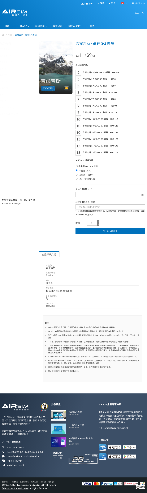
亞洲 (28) (6, 69)
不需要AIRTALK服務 (87, 166)
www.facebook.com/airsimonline (23, 456)
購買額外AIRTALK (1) (12, 114)
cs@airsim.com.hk (15, 465)
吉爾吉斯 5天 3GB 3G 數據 (96, 93)
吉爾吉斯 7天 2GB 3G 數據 (96, 106)
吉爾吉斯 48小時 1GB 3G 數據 (97, 73)
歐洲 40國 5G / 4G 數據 (24, 174)
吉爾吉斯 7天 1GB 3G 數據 (95, 99)
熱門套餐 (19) (8, 56)
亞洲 (10, 35)
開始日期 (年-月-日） (85, 189)
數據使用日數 (81, 65)
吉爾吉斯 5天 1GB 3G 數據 (95, 79)
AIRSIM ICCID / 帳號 (85, 202)
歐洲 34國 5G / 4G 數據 (24, 152)
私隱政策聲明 (24, 482)
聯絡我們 (43, 482)
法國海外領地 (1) (10, 107)
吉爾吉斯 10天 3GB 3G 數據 (96, 126)
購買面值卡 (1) (9, 49)
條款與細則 (34, 482)
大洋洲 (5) (7, 88)
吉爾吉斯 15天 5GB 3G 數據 (96, 153)
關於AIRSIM (6, 482)
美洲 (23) (6, 75)
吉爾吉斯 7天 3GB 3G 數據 (96, 113)
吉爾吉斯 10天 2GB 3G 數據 (96, 119)
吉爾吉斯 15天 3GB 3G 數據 (96, 146)
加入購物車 (110, 231)
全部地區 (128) (9, 62)
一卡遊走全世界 (76, 425)
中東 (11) (6, 81)
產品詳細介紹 (49, 254)
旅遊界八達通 (75, 411)
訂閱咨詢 (51, 482)
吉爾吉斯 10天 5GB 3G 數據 (96, 133)
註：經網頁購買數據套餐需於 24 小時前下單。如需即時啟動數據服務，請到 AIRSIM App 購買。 (110, 213)
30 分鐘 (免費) (83, 170)
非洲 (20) (6, 101)
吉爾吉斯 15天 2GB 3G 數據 (96, 139)
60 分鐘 (84, 174)
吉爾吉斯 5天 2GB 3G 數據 (95, 86)
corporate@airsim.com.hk (115, 427)
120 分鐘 (85, 179)
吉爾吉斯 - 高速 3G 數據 (26, 35)
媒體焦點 (15, 482)
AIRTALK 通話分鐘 (84, 160)
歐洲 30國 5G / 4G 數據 (24, 130)
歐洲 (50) (6, 94)
